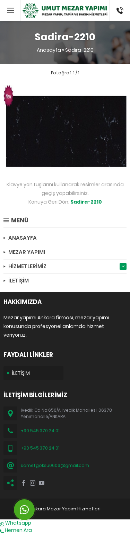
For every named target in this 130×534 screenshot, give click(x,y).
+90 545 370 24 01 (40, 431)
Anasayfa (49, 50)
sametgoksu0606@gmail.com (55, 465)
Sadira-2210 (79, 50)
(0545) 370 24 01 (118, 10)
